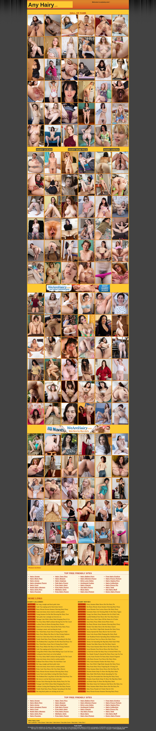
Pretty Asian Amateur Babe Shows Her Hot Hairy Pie (98, 646)
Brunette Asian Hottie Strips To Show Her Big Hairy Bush (100, 679)
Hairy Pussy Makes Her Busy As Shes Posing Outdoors (48, 634)
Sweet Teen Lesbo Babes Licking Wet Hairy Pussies (47, 674)
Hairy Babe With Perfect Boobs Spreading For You (97, 674)
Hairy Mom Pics (77, 149)
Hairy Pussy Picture (113, 579)
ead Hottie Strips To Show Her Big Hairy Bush (96, 681)
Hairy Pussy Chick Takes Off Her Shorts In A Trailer (98, 619)
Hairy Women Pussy (88, 579)
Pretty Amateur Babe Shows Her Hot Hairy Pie (96, 604)
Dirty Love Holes (87, 581)
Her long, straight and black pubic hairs (44, 604)
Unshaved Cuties (87, 583)
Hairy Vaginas (60, 581)
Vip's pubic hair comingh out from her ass (44, 617)
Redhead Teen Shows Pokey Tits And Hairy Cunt (47, 661)
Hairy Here (49, 722)
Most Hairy (84, 589)
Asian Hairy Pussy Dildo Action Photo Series (96, 622)
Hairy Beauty (60, 579)
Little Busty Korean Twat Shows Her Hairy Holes (97, 659)
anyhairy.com (120, 728)
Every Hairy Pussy (113, 592)
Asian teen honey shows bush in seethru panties (46, 612)
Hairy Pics (82, 722)
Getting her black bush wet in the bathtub (44, 654)
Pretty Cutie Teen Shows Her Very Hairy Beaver (46, 669)
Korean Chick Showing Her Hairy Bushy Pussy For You (49, 681)
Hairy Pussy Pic (112, 585)
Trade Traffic (78, 726)
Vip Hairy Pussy (86, 587)
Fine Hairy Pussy (62, 587)
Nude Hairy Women (37, 587)
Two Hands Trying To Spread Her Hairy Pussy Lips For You (100, 654)
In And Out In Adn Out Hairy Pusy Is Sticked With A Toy (99, 651)
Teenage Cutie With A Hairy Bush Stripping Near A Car (49, 619)
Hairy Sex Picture (87, 592)
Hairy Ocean (44, 149)
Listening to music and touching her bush (44, 629)
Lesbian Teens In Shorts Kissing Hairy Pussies (46, 624)
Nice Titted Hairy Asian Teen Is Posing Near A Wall (47, 632)
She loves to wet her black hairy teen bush (45, 679)
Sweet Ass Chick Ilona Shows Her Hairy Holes (46, 637)
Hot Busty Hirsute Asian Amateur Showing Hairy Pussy (99, 607)
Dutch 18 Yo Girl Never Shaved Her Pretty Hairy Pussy (49, 627)
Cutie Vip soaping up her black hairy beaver (45, 607)
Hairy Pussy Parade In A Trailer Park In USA (96, 689)
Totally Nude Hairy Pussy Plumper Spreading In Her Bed (49, 639)
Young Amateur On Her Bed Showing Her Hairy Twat (48, 614)
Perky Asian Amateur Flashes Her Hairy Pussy (96, 661)
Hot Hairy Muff (111, 589)
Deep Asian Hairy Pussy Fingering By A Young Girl (98, 666)
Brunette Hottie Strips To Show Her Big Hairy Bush (98, 671)
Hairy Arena (111, 149)
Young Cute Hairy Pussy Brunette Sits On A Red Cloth (98, 614)
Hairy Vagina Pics (113, 581)
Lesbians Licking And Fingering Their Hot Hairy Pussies (49, 686)
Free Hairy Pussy (62, 592)
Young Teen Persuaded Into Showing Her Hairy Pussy (98, 676)
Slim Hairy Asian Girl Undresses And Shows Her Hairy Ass (100, 684)
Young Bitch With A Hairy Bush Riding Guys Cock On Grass (50, 651)
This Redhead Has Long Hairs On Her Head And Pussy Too (50, 642)
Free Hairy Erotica (113, 576)
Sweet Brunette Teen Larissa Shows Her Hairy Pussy (98, 609)
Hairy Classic (85, 585)
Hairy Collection (112, 583)
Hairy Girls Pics (36, 589)
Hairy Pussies (35, 592)
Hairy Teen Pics (61, 576)
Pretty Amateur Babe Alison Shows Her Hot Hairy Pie (98, 669)
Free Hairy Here (61, 585)
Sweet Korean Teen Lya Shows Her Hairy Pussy (96, 639)
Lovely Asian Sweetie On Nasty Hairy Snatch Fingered (99, 656)
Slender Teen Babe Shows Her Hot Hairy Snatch (97, 627)
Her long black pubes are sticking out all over (45, 691)
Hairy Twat (110, 587)
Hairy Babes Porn (87, 576)
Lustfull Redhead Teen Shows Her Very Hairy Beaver (98, 617)
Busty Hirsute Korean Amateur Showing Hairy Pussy (48, 609)
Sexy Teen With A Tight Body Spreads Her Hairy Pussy (99, 629)
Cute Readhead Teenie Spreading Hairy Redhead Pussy (99, 637)
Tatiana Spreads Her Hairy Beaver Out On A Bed (97, 632)
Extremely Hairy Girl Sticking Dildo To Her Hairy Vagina (99, 612)
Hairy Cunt (34, 585)
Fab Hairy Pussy (61, 583)
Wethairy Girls (61, 589)
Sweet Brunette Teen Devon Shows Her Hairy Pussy (98, 649)
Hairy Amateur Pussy (38, 583)
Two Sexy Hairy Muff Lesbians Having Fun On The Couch (50, 622)
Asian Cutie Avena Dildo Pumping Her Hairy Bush (97, 634)
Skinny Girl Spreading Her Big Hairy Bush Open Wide (98, 642)
